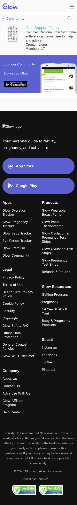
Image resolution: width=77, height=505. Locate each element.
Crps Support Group (42, 28)
